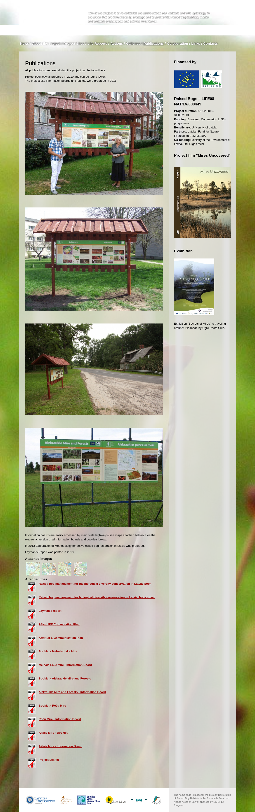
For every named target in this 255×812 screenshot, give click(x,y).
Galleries (133, 43)
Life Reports (97, 43)
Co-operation (177, 43)
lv (223, 21)
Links (195, 43)
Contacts (210, 43)
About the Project (46, 43)
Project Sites (74, 43)
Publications (154, 43)
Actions (116, 43)
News (24, 43)
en (228, 21)
